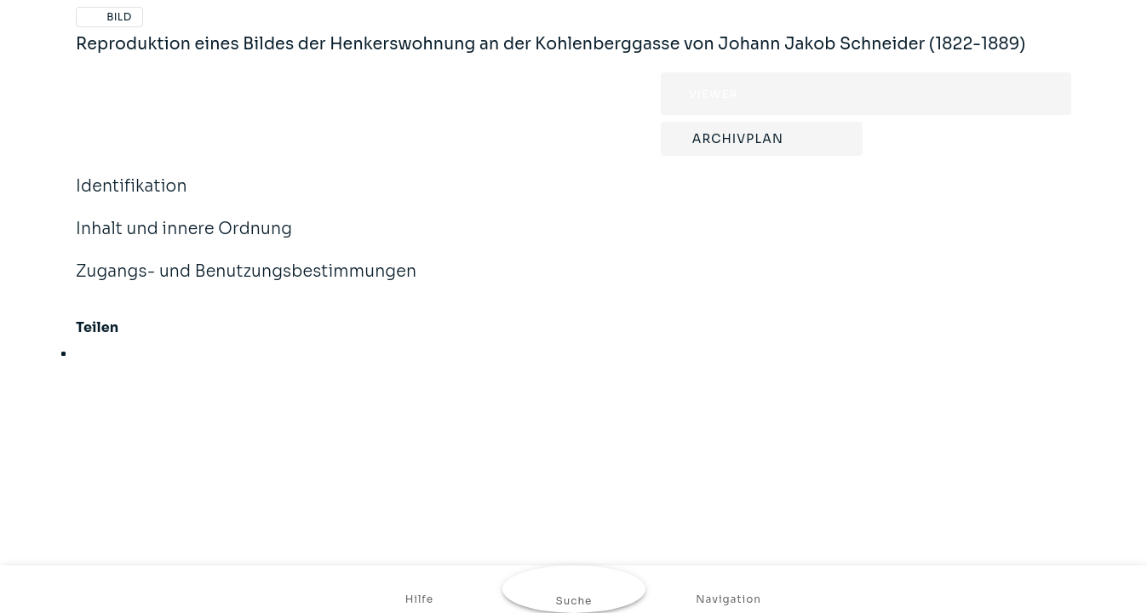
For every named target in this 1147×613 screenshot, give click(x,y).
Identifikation (131, 197)
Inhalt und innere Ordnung (184, 240)
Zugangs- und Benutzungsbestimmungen (246, 282)
